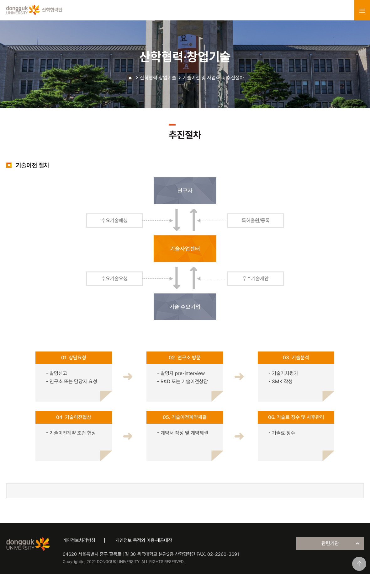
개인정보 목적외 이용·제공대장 (143, 540)
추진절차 (235, 78)
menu (362, 10)
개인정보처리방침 (79, 540)
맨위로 (359, 564)
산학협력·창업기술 (158, 78)
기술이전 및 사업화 (201, 78)
